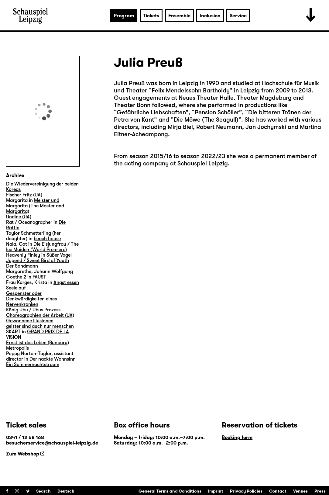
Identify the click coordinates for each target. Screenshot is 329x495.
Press (320, 491)
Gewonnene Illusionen (29, 321)
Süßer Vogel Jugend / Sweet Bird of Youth (39, 257)
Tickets (151, 16)
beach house (47, 238)
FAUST (39, 277)
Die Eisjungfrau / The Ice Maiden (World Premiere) (42, 246)
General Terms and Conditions (170, 491)
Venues (300, 491)
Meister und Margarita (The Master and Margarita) (35, 206)
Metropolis (17, 348)
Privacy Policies (246, 491)
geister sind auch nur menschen (40, 326)
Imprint (215, 491)
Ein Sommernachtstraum (32, 364)
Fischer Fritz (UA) (24, 195)
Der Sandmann (22, 266)
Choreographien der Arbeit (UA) (40, 315)
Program (124, 16)
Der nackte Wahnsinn (52, 359)
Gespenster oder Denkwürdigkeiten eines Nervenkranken (31, 299)
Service (238, 16)
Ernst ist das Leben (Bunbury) (37, 342)
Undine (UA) (18, 217)
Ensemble (179, 16)
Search (43, 491)
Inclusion (210, 16)
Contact (277, 491)
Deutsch (65, 491)
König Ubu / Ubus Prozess (33, 310)
